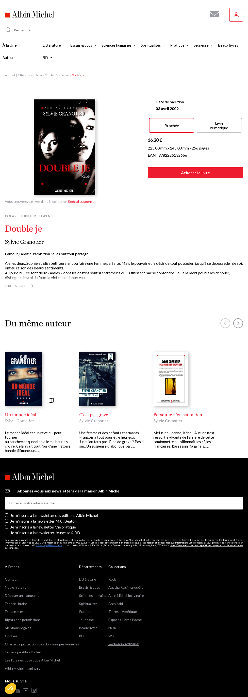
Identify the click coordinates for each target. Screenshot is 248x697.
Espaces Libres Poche (125, 620)
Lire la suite (20, 286)
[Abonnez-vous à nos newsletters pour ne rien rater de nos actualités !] (212, 14)
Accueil (10, 75)
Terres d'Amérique (122, 611)
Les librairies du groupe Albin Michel (32, 660)
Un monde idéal (20, 414)
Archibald (115, 604)
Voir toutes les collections (123, 644)
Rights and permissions (23, 620)
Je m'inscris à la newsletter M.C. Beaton (43, 521)
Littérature (25, 75)
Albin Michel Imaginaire (22, 668)
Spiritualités (88, 604)
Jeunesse (86, 620)
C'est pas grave (93, 414)
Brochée (172, 125)
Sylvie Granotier (24, 242)
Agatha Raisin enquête (126, 587)
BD (81, 636)
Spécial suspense (81, 201)
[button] (10, 689)
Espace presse (16, 611)
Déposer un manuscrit (22, 595)
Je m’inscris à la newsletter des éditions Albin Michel (54, 515)
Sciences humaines (93, 595)
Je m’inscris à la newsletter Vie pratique (43, 527)
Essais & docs (89, 587)
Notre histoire (16, 587)
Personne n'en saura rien (177, 414)
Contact (11, 579)
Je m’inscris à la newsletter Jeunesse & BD (45, 532)
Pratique (85, 611)
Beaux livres (88, 628)
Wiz (111, 636)
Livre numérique (219, 125)
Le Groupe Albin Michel (23, 652)
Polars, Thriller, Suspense (52, 75)
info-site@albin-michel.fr (49, 545)
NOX (112, 628)
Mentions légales (18, 628)
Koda (112, 579)
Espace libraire (16, 604)
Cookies (11, 636)
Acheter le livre (195, 172)
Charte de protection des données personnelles (42, 644)
